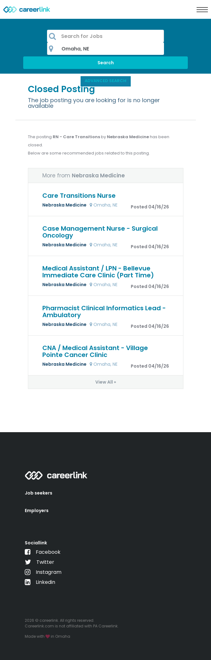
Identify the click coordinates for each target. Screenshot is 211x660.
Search (106, 63)
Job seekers (38, 493)
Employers (37, 510)
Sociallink (36, 543)
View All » (105, 382)
